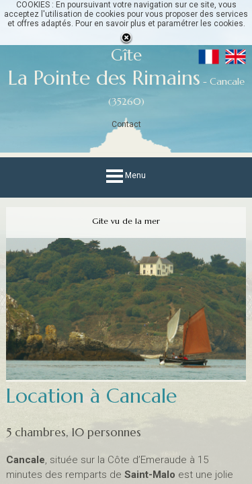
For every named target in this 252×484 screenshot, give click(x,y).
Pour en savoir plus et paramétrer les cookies (159, 23)
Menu (126, 175)
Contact (126, 124)
